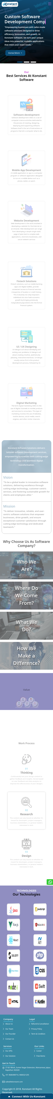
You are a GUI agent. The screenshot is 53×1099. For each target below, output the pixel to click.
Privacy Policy (35, 1029)
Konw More (15, 52)
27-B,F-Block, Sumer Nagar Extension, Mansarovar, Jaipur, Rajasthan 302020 (26, 1068)
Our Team (7, 1029)
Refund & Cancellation (38, 1024)
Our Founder (9, 1034)
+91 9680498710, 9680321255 (15, 1075)
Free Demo (39, 1056)
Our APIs (7, 1051)
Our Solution (8, 1056)
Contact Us (8, 1039)
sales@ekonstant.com (12, 1082)
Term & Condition (36, 1034)
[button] (20, 62)
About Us (7, 1024)
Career (37, 1051)
